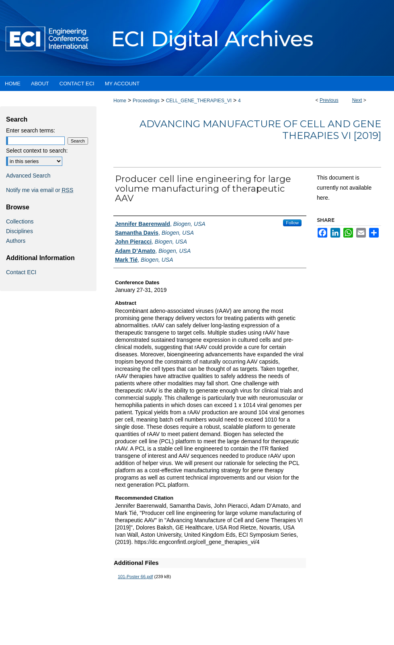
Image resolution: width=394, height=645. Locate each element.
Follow (292, 222)
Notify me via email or (39, 190)
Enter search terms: (30, 130)
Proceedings (146, 100)
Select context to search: (37, 150)
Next (357, 100)
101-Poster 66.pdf (135, 576)
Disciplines (19, 231)
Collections (19, 221)
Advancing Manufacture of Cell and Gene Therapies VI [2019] (260, 129)
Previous (329, 100)
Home (119, 100)
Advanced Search (28, 175)
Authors (15, 241)
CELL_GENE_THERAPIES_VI (199, 100)
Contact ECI (21, 272)
